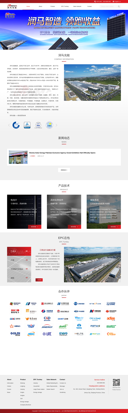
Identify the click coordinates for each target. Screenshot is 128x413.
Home (28, 6)
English (117, 1)
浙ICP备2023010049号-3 (71, 411)
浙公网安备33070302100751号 (87, 411)
